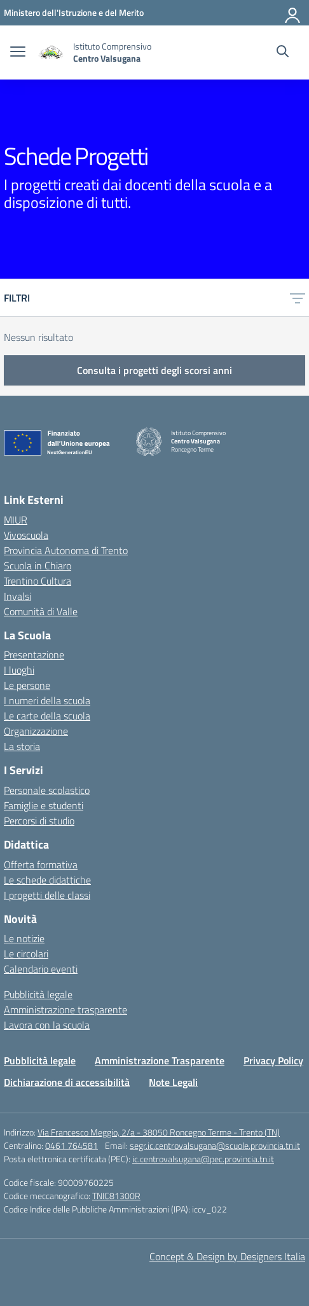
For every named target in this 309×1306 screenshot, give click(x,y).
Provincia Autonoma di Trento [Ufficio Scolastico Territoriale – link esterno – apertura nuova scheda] (66, 550)
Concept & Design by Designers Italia (227, 1256)
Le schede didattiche (47, 879)
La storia (22, 746)
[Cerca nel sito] (282, 53)
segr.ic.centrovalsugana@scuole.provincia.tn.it (215, 1145)
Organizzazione (36, 731)
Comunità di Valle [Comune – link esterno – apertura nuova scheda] (41, 611)
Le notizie (24, 938)
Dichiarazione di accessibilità (67, 1082)
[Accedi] (293, 13)
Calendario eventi (41, 968)
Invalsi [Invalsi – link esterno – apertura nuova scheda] (17, 596)
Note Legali (173, 1082)
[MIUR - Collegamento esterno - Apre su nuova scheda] (74, 12)
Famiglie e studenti (43, 805)
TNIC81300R (116, 1195)
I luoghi (19, 669)
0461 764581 (71, 1145)
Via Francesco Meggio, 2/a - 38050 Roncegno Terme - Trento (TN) (159, 1132)
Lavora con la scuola (47, 1024)
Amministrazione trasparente (65, 1009)
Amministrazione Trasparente (159, 1060)
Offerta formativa (41, 864)
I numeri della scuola (47, 700)
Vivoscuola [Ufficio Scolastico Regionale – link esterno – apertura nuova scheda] (26, 535)
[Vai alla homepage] (51, 52)
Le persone (27, 685)
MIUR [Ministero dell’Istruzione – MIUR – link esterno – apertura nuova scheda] (15, 519)
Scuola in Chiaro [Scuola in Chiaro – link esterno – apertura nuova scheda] (37, 565)
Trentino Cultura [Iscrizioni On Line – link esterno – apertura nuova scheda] (37, 580)
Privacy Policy (273, 1060)
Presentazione (34, 654)
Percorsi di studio (39, 820)
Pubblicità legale (38, 994)
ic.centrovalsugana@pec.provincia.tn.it (203, 1158)
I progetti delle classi (47, 895)
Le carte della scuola (47, 715)
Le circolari (26, 953)
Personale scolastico (47, 790)
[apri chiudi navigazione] (17, 52)
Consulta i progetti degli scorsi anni (154, 370)
